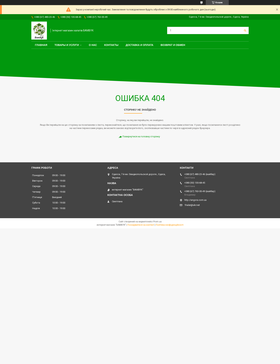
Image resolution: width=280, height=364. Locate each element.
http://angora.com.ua (195, 200)
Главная (41, 45)
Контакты (111, 45)
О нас (93, 45)
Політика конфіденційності (169, 225)
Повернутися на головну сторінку (141, 136)
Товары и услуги (67, 45)
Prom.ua (157, 221)
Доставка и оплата (139, 45)
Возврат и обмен (173, 45)
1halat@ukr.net (192, 205)
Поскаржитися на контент (141, 225)
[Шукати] (245, 30)
